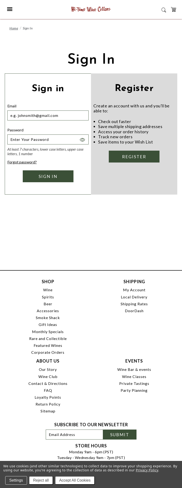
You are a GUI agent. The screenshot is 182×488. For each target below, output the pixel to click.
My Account (134, 289)
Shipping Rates (134, 303)
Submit (119, 434)
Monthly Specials (48, 331)
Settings (16, 480)
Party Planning (134, 390)
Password (15, 130)
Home (13, 28)
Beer (48, 303)
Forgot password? (22, 162)
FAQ (48, 390)
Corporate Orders (47, 352)
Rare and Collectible (48, 338)
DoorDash (134, 310)
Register (134, 156)
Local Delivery (134, 297)
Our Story (48, 369)
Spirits (48, 297)
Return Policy (48, 404)
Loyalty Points (48, 397)
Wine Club (48, 376)
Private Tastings (134, 383)
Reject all (41, 480)
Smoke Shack (48, 317)
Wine (48, 289)
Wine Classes (134, 376)
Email (11, 106)
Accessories (48, 310)
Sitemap (48, 411)
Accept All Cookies (75, 480)
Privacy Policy (147, 470)
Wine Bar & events (134, 369)
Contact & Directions (48, 383)
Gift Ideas (48, 324)
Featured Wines (48, 345)
